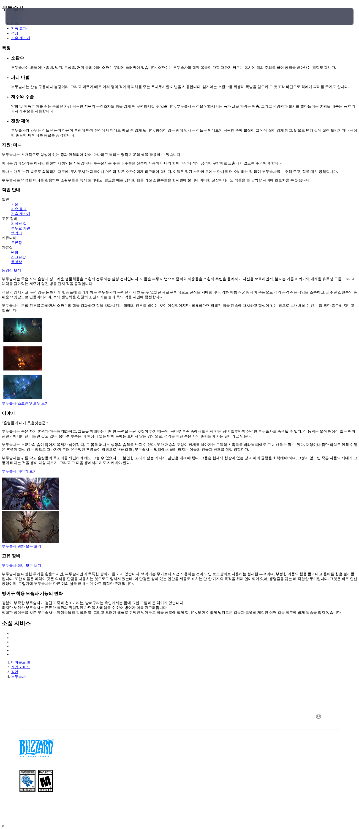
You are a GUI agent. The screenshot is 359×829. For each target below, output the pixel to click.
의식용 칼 (19, 223)
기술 (14, 204)
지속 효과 (19, 209)
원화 (14, 252)
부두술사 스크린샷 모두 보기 (25, 403)
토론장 (16, 243)
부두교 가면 (20, 228)
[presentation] (22, 16)
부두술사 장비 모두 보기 (21, 565)
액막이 (16, 233)
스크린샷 (18, 257)
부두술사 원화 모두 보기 (21, 546)
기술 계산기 (20, 214)
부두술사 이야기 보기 (19, 471)
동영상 (16, 262)
